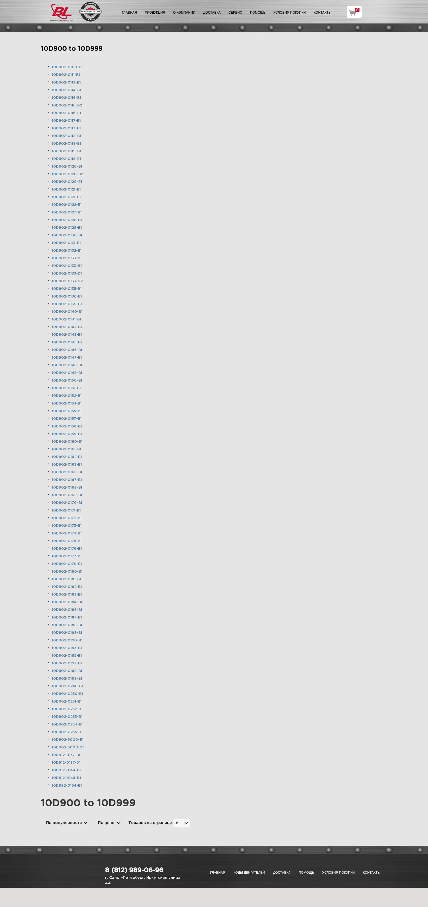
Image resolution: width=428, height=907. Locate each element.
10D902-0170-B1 (67, 502)
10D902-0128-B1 (67, 220)
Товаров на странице (150, 823)
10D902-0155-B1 (67, 411)
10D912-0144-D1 (66, 778)
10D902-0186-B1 (67, 609)
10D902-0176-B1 (67, 548)
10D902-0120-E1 (67, 181)
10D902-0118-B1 (66, 136)
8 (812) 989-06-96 (134, 870)
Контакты (322, 12)
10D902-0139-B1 (67, 304)
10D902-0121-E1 (66, 197)
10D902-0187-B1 (67, 617)
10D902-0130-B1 (67, 235)
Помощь (257, 12)
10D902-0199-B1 (67, 678)
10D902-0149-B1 (67, 372)
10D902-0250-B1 (67, 693)
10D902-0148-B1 (67, 365)
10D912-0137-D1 (66, 762)
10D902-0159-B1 (67, 434)
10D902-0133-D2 (67, 281)
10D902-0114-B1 (66, 90)
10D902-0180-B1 (67, 571)
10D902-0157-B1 (67, 418)
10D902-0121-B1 (66, 189)
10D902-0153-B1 (67, 403)
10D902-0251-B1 (67, 701)
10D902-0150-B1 (67, 380)
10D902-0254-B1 (67, 724)
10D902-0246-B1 (67, 686)
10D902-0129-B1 (67, 227)
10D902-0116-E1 (66, 113)
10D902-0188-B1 (67, 625)
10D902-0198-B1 (67, 671)
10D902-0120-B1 (67, 166)
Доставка (212, 12)
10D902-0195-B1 (67, 655)
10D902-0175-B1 (67, 541)
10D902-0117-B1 (66, 120)
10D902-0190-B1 (67, 640)
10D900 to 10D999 (72, 49)
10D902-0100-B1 (67, 67)
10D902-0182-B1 (67, 586)
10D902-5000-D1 (68, 747)
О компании (184, 12)
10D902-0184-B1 (67, 602)
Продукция (155, 12)
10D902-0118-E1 (66, 143)
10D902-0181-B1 (66, 579)
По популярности (64, 823)
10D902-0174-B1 (67, 533)
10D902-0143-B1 (67, 334)
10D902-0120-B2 (67, 174)
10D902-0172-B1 (67, 518)
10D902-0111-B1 (66, 74)
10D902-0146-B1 (67, 350)
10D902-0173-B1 (67, 525)
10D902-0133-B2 (67, 265)
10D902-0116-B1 (66, 97)
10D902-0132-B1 (67, 250)
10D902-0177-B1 (67, 556)
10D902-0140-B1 (67, 311)
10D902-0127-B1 (67, 212)
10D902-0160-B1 (67, 441)
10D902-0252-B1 (67, 709)
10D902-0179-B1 (67, 564)
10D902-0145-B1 (67, 342)
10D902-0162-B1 (67, 457)
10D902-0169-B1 (67, 495)
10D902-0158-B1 (67, 426)
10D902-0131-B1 (66, 243)
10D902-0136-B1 (67, 296)
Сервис (235, 12)
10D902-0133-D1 (67, 273)
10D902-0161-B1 (66, 449)
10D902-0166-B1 (67, 472)
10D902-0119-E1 (66, 158)
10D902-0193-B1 (67, 648)
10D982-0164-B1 (67, 785)
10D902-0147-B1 (67, 357)
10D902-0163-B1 (67, 464)
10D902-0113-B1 (66, 82)
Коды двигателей (249, 873)
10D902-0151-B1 (66, 388)
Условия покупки (290, 12)
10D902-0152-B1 (67, 395)
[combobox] (182, 823)
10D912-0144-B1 (66, 770)
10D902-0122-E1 (67, 204)
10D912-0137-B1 (66, 755)
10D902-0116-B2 (67, 105)
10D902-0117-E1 (66, 128)
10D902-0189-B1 (67, 632)
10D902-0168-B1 (67, 487)
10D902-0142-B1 (67, 327)
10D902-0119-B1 (66, 151)
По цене (106, 823)
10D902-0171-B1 (66, 510)
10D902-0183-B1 (67, 594)
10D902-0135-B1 (67, 288)
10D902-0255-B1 (67, 732)
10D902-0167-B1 (67, 479)
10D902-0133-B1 (67, 258)
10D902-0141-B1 (66, 319)
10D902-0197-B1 (67, 663)
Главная (129, 12)
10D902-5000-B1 (68, 739)
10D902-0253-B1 (67, 716)
